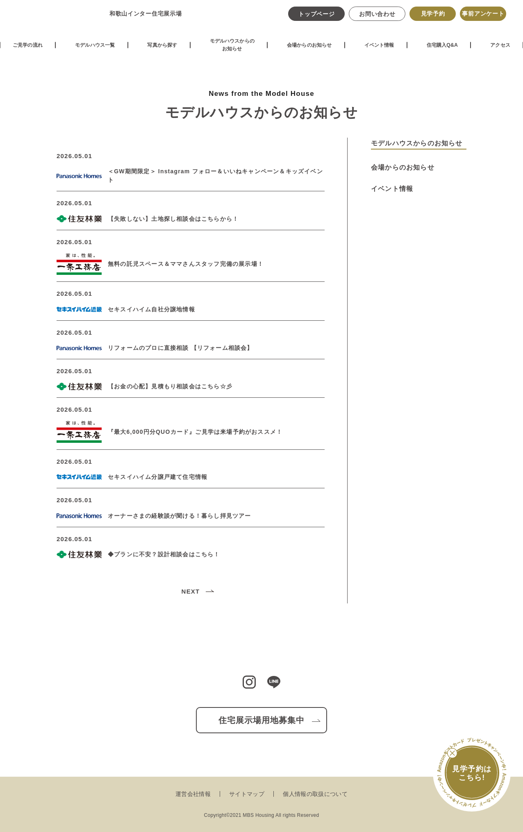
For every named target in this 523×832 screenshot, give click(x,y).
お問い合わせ (376, 17)
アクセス (503, 51)
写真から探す (161, 51)
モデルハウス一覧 (93, 51)
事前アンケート (482, 17)
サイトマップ (246, 794)
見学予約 (432, 17)
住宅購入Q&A (447, 51)
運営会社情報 (193, 794)
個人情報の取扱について (315, 794)
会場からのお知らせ (313, 51)
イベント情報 (384, 51)
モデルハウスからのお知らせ (233, 51)
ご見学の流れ (25, 51)
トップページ (316, 17)
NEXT (191, 591)
